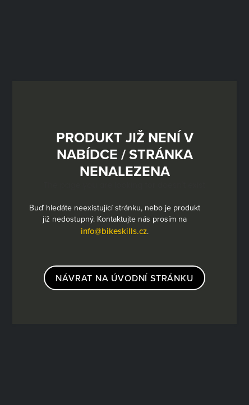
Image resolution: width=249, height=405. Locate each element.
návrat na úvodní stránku (124, 278)
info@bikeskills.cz (114, 231)
